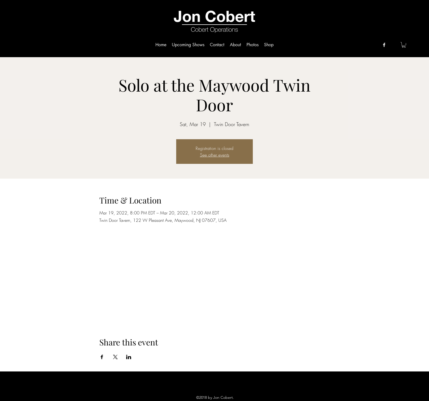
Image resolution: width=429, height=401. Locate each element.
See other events (214, 155)
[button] (404, 45)
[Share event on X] (115, 357)
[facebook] (384, 45)
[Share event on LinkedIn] (128, 357)
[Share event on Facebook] (102, 357)
